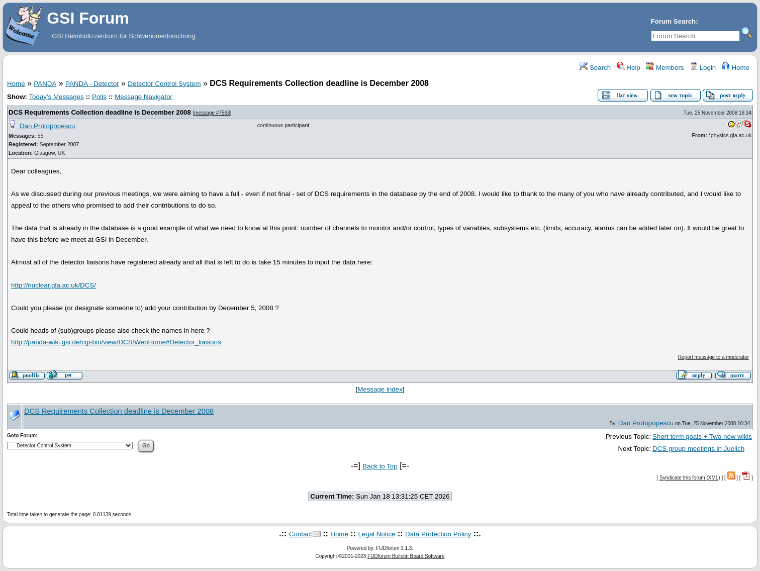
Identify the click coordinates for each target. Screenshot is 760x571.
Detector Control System (164, 83)
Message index (380, 389)
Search (595, 67)
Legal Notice (376, 534)
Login (703, 67)
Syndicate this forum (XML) (689, 478)
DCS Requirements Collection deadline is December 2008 (100, 112)
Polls (99, 97)
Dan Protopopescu (47, 126)
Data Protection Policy (438, 534)
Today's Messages (56, 97)
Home (735, 67)
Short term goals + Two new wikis (702, 436)
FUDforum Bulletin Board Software (405, 556)
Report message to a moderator (713, 357)
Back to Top (379, 466)
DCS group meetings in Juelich (698, 448)
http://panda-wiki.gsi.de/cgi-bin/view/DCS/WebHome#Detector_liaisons (116, 342)
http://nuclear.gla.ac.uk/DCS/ (53, 285)
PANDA (45, 83)
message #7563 (212, 113)
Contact (300, 534)
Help (628, 67)
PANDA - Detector (92, 83)
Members (665, 67)
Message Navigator (143, 97)
